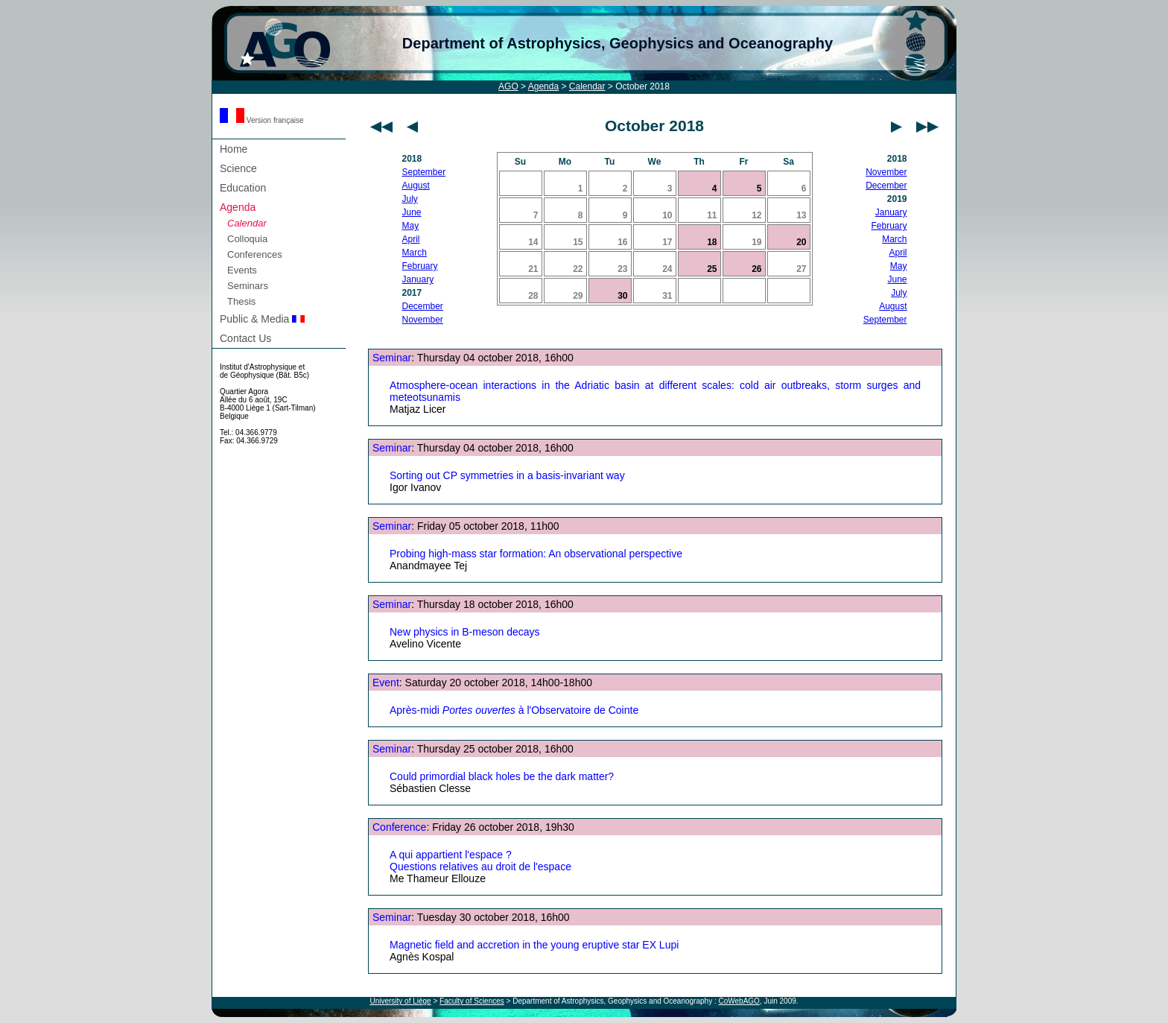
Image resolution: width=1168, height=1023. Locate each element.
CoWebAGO (738, 1001)
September (424, 172)
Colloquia (247, 238)
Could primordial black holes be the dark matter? (502, 776)
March (414, 252)
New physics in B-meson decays (465, 632)
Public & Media (262, 319)
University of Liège (400, 1001)
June (412, 212)
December (422, 306)
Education (243, 188)
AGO (508, 86)
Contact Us (245, 338)
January (418, 279)
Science (238, 168)
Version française (262, 120)
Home (233, 149)
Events (242, 270)
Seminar (391, 358)
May (410, 226)
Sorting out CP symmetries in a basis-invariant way (507, 475)
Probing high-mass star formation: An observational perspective (536, 554)
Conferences (254, 254)
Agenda (543, 86)
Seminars (247, 285)
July (410, 199)
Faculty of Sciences (471, 1001)
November (422, 319)
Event (385, 682)
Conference (399, 827)
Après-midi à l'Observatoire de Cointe (514, 710)
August (416, 185)
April (411, 239)
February (420, 266)
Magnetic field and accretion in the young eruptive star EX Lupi (534, 945)
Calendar (587, 86)
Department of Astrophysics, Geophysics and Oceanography (617, 43)
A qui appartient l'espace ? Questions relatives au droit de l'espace (480, 860)
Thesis (241, 301)
